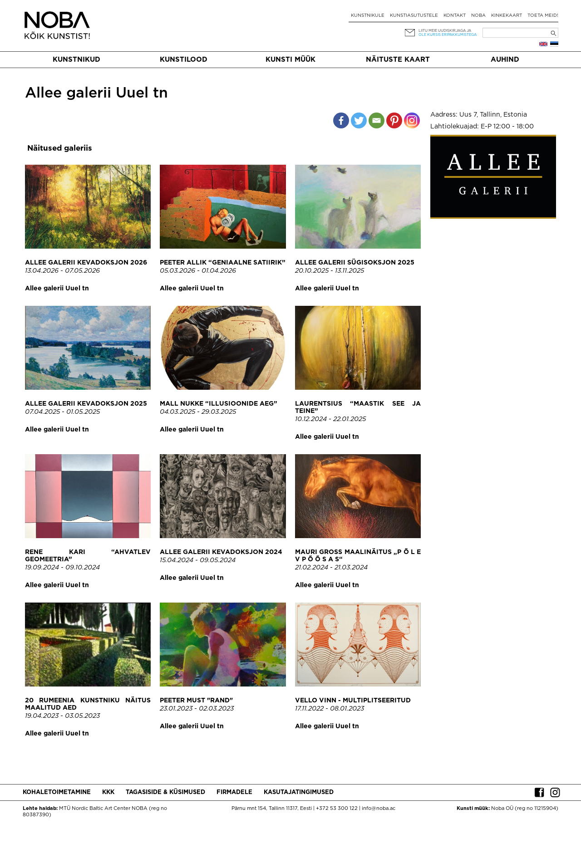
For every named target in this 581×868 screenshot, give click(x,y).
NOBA (478, 16)
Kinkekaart (506, 16)
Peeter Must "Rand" (196, 700)
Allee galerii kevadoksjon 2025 (86, 404)
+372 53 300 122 (337, 808)
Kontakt (454, 16)
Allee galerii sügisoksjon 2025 (354, 262)
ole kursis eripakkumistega (448, 34)
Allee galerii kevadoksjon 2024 (221, 552)
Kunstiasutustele (414, 16)
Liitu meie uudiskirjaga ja (445, 30)
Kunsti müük (290, 60)
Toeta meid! (542, 16)
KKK (108, 792)
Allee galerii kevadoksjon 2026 (86, 262)
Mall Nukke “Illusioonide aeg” (218, 404)
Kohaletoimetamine (57, 792)
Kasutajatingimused (299, 792)
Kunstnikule (367, 16)
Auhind (505, 60)
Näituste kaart (398, 60)
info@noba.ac (378, 808)
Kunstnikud (76, 60)
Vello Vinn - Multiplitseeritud (353, 700)
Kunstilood (183, 60)
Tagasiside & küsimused (165, 792)
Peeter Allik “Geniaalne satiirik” (223, 262)
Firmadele (234, 792)
